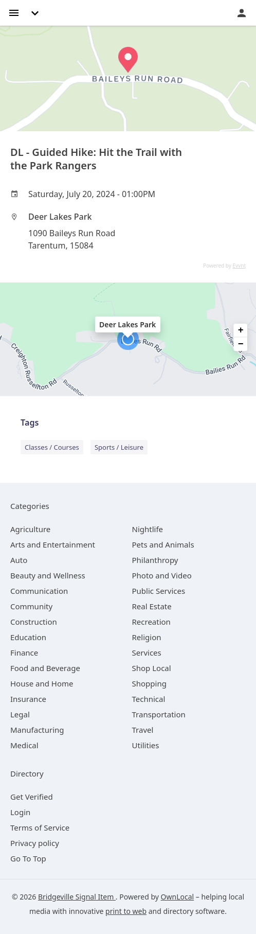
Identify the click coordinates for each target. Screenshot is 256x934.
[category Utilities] (145, 745)
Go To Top (28, 858)
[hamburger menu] (14, 12)
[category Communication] (39, 591)
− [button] (241, 344)
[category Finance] (24, 652)
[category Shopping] (149, 683)
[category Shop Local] (151, 668)
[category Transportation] (159, 714)
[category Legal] (20, 714)
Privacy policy (34, 843)
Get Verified (31, 796)
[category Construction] (33, 621)
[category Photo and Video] (162, 575)
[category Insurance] (28, 699)
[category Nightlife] (147, 529)
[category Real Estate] (152, 606)
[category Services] (146, 652)
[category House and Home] (42, 683)
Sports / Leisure (119, 447)
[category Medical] (24, 745)
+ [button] (241, 330)
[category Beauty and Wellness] (47, 575)
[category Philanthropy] (155, 560)
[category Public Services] (159, 591)
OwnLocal (177, 897)
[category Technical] (149, 699)
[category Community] (31, 606)
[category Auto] (18, 560)
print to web (126, 911)
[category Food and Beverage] (45, 668)
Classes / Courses (52, 447)
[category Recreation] (151, 621)
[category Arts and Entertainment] (52, 544)
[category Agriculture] (30, 529)
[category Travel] (143, 730)
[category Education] (28, 637)
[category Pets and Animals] (163, 544)
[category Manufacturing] (37, 730)
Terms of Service (39, 827)
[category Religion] (146, 637)
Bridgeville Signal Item (77, 897)
